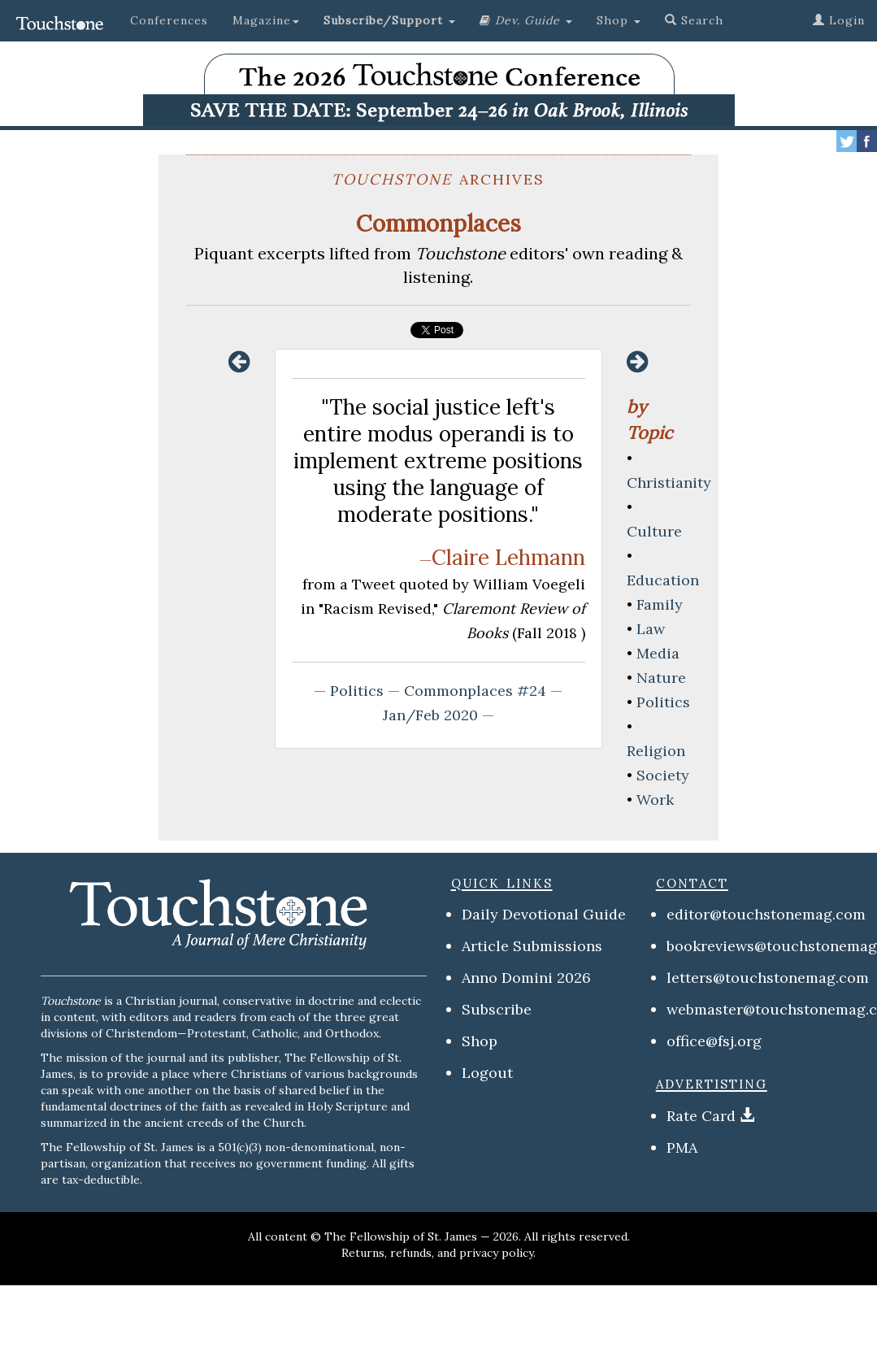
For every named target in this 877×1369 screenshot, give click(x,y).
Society (662, 775)
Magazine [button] (265, 20)
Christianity (669, 482)
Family (659, 604)
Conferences (169, 20)
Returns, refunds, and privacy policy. (438, 1252)
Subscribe (497, 1009)
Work (655, 799)
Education (663, 580)
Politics (357, 690)
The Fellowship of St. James (400, 1236)
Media (657, 653)
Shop (479, 1041)
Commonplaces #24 (475, 690)
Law (650, 628)
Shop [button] (618, 20)
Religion (656, 750)
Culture (654, 531)
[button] (389, 20)
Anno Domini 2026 (526, 977)
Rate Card (701, 1115)
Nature (661, 677)
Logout (487, 1072)
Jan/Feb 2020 (430, 715)
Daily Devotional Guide (544, 914)
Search (694, 20)
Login (839, 20)
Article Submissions (532, 946)
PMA (681, 1147)
